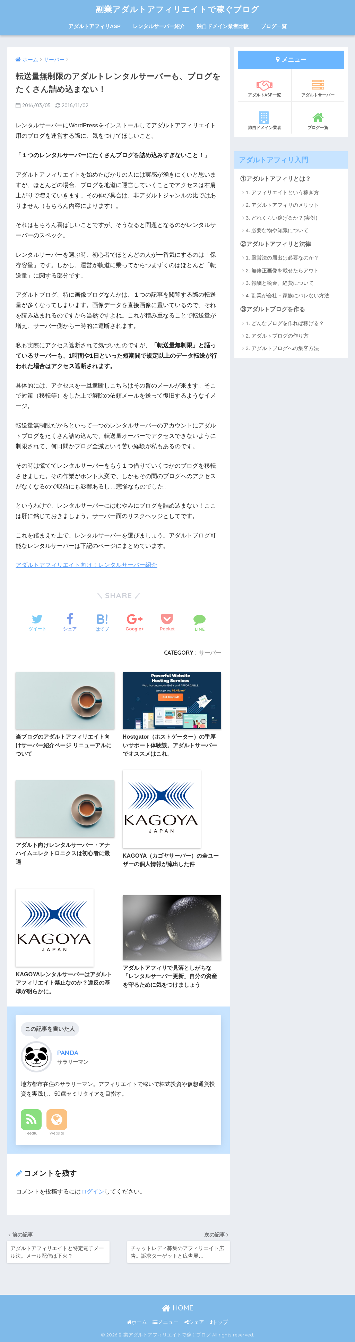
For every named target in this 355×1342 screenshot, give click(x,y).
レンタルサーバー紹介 (159, 26)
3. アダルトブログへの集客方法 (282, 348)
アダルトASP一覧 (264, 88)
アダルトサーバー (318, 88)
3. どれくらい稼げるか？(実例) (282, 218)
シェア (194, 1322)
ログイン (92, 1191)
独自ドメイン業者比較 (223, 26)
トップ (219, 1322)
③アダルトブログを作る (272, 309)
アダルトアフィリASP (94, 26)
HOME (177, 1307)
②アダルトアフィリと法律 (275, 244)
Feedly (31, 1133)
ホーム (137, 1322)
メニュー (166, 1322)
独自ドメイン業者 (264, 120)
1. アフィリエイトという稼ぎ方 (282, 192)
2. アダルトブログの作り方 (277, 336)
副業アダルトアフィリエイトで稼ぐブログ (177, 9)
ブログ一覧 (274, 26)
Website (57, 1133)
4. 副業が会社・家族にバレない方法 (288, 295)
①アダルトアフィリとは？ (275, 179)
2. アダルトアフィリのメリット (282, 205)
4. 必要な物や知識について (277, 230)
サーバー (210, 652)
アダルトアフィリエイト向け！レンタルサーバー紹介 (86, 565)
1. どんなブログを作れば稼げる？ (285, 323)
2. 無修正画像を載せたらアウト (282, 270)
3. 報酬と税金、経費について (280, 283)
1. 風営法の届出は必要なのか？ (282, 258)
